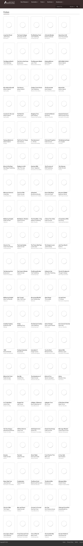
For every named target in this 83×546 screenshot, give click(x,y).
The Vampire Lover (50, 245)
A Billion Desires (21, 428)
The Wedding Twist (36, 35)
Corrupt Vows (62, 297)
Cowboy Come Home (36, 87)
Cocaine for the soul (8, 114)
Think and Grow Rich (64, 507)
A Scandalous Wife (63, 218)
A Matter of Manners (36, 402)
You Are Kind (48, 350)
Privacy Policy (70, 542)
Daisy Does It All (63, 35)
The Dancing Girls (8, 271)
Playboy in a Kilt (21, 166)
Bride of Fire (48, 376)
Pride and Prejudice (50, 140)
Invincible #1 (34, 350)
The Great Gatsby (21, 245)
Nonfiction (50, 2)
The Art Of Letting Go (64, 271)
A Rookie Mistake (49, 35)
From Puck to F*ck (49, 455)
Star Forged (20, 297)
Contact (81, 542)
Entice (60, 376)
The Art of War (21, 192)
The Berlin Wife (49, 481)
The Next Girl (20, 114)
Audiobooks (59, 2)
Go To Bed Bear (7, 402)
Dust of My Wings (49, 192)
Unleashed (34, 192)
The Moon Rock (35, 481)
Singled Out (20, 402)
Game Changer (49, 323)
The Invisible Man (49, 533)
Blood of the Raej (7, 166)
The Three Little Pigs (36, 245)
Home (64, 542)
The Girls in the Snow (22, 61)
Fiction (43, 2)
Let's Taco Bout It (63, 245)
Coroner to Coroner (36, 507)
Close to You (6, 245)
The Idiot (19, 455)
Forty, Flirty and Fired (22, 533)
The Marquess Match (36, 61)
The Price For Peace (22, 140)
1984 (4, 350)
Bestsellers (34, 2)
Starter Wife (62, 350)
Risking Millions (49, 61)
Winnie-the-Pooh (7, 376)
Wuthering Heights (8, 218)
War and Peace (21, 507)
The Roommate (49, 87)
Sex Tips (47, 507)
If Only (19, 323)
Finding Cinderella (22, 350)
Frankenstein (20, 481)
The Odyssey (62, 166)
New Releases (25, 2)
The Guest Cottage (22, 35)
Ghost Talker (34, 455)
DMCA (76, 542)
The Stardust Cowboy (36, 323)
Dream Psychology (50, 428)
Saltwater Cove (49, 402)
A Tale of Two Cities (50, 218)
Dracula (5, 455)
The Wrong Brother (36, 271)
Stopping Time (35, 114)
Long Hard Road (7, 35)
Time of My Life (35, 533)
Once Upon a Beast (8, 533)
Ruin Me (19, 376)
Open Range (48, 297)
